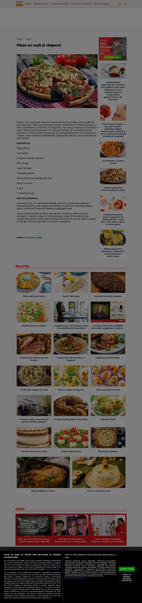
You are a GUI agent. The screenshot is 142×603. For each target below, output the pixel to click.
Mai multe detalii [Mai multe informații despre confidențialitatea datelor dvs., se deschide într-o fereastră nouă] (52, 569)
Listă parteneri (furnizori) (75, 578)
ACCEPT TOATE (127, 569)
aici (42, 587)
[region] (71, 577)
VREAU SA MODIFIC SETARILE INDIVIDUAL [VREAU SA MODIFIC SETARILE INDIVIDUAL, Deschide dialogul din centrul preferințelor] (127, 578)
